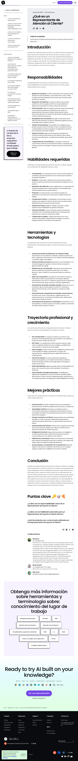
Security (35, 725)
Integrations (7, 725)
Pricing (6, 720)
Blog (19, 732)
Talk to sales (64, 720)
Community (21, 730)
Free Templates (51, 733)
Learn (19, 720)
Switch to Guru (51, 731)
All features (7, 727)
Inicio (5, 708)
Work (16, 708)
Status (34, 722)
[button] (75, 3)
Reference (21, 725)
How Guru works (8, 722)
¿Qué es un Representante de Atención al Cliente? (33, 708)
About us (49, 722)
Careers (49, 720)
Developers (21, 727)
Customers (21, 722)
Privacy (31, 754)
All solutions (7, 730)
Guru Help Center (37, 720)
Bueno (23, 755)
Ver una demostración (65, 2)
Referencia (11, 708)
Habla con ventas (13, 154)
